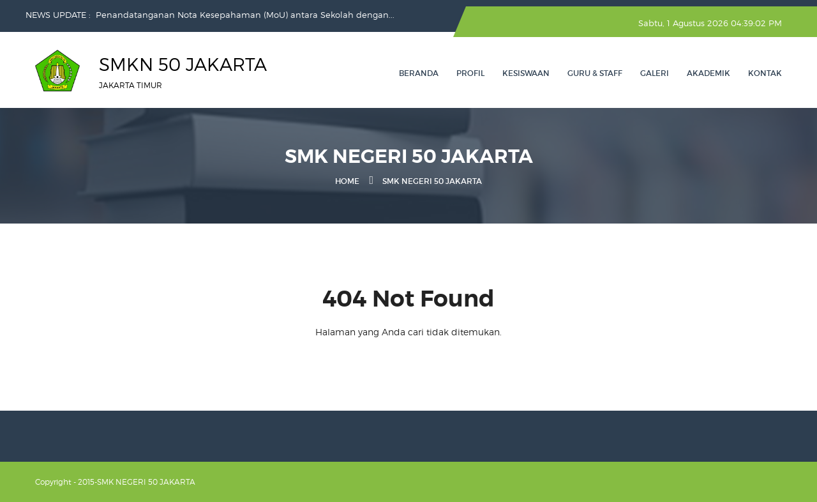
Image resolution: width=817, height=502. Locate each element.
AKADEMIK (708, 73)
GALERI (654, 73)
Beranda (418, 73)
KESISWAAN (526, 73)
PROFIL (470, 73)
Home (347, 181)
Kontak (765, 73)
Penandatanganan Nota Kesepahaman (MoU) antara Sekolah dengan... (245, 15)
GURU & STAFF (594, 73)
